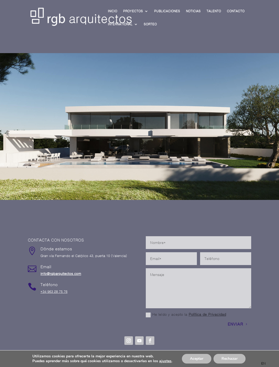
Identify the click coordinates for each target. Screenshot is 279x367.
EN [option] (263, 363)
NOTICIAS (193, 11)
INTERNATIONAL (120, 24)
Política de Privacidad (207, 314)
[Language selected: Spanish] (261, 363)
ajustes (165, 361)
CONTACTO (235, 11)
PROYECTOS (133, 11)
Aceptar (196, 358)
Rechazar (229, 358)
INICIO (112, 11)
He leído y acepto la (186, 315)
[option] (263, 363)
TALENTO (214, 11)
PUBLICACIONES (167, 11)
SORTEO (150, 24)
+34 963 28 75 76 (53, 291)
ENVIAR (235, 324)
